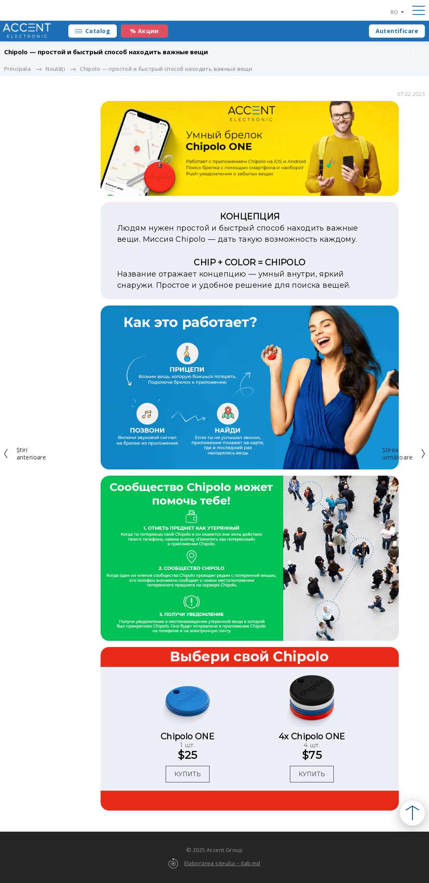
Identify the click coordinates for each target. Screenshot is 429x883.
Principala (17, 68)
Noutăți (55, 68)
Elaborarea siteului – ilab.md (222, 863)
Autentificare (397, 31)
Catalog (97, 31)
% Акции (144, 31)
